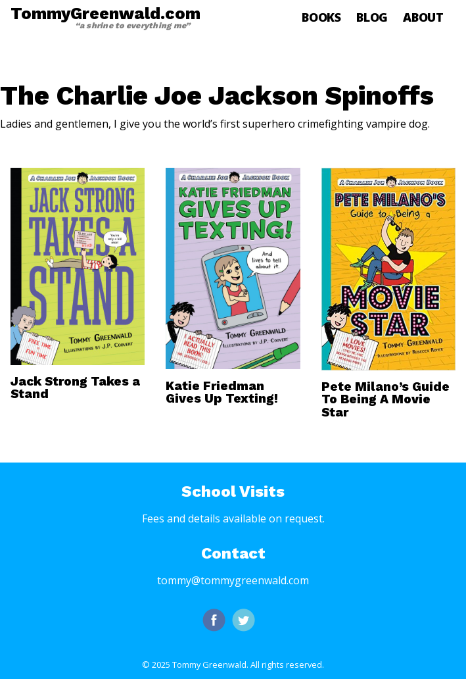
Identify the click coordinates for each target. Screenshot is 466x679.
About (423, 17)
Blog (372, 17)
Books (321, 17)
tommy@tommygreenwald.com (233, 580)
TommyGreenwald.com (105, 17)
